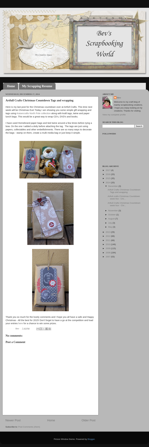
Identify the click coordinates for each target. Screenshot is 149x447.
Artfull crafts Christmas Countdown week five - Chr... (124, 197)
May (110, 227)
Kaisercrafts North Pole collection (34, 113)
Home (11, 86)
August (111, 219)
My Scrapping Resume (37, 86)
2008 (108, 252)
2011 (108, 240)
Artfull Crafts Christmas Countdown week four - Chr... (124, 204)
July (110, 223)
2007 (108, 256)
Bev (119, 98)
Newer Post (13, 420)
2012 (108, 236)
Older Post (88, 420)
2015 (108, 178)
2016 (108, 174)
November (113, 210)
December (113, 186)
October (112, 214)
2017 (108, 170)
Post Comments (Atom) (29, 427)
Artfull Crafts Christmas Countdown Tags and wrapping (124, 191)
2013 (108, 232)
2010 (108, 244)
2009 (108, 248)
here (20, 323)
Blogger (91, 439)
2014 (108, 182)
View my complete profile (114, 115)
